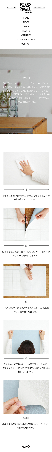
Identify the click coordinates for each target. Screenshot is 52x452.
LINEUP (26, 26)
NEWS (26, 22)
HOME (26, 18)
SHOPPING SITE (26, 39)
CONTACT (26, 44)
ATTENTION (26, 35)
